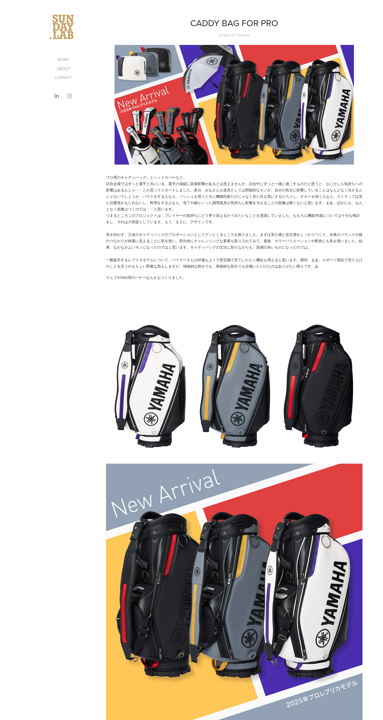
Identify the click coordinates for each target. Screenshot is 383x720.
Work (63, 59)
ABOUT (63, 68)
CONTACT (63, 77)
